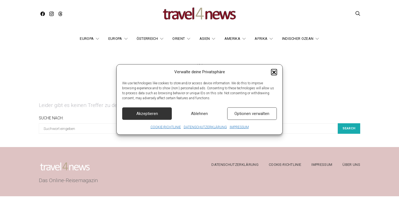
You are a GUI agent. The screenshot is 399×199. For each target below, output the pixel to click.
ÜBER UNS (351, 165)
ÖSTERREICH (147, 38)
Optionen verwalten (251, 117)
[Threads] (60, 14)
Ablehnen (199, 117)
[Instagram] (51, 14)
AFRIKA (261, 38)
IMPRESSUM (239, 131)
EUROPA (87, 38)
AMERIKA (232, 38)
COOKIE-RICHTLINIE (165, 131)
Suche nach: (51, 118)
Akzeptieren (147, 117)
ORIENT (178, 38)
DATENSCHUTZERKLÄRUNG (205, 131)
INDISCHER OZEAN (298, 38)
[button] (274, 75)
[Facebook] (43, 14)
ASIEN (205, 38)
